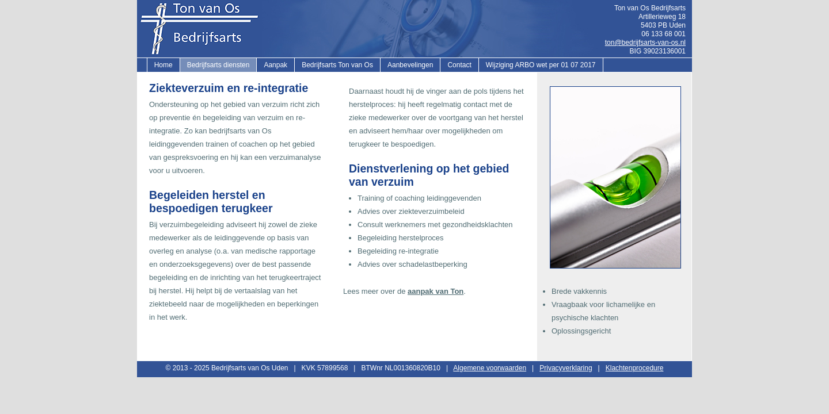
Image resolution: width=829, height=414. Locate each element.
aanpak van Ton (435, 291)
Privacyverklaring (565, 368)
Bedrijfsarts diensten (218, 65)
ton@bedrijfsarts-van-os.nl (645, 43)
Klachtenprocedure (635, 368)
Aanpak (275, 65)
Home (163, 65)
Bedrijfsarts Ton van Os (337, 65)
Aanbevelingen (410, 65)
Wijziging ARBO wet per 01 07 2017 (541, 65)
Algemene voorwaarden (489, 368)
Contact (459, 65)
